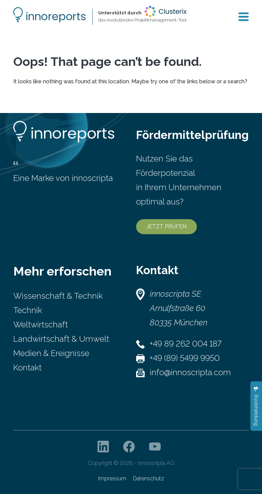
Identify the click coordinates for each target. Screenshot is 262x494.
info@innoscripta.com (190, 372)
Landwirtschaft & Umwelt (61, 339)
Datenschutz (148, 478)
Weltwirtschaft (40, 324)
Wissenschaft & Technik (58, 296)
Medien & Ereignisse (51, 353)
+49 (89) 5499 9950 (185, 358)
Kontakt (27, 367)
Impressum (112, 478)
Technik (27, 310)
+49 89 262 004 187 (185, 344)
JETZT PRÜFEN (166, 226)
